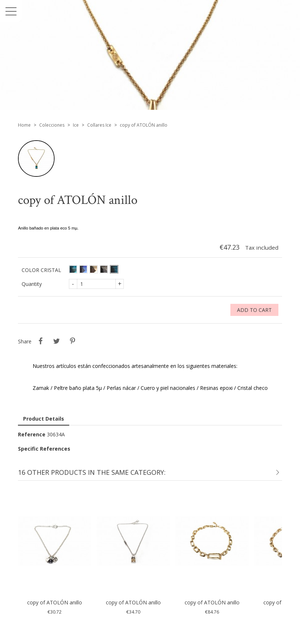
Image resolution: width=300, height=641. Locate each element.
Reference (31, 434)
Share (40, 341)
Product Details (43, 418)
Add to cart (254, 309)
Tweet (56, 341)
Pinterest (72, 341)
